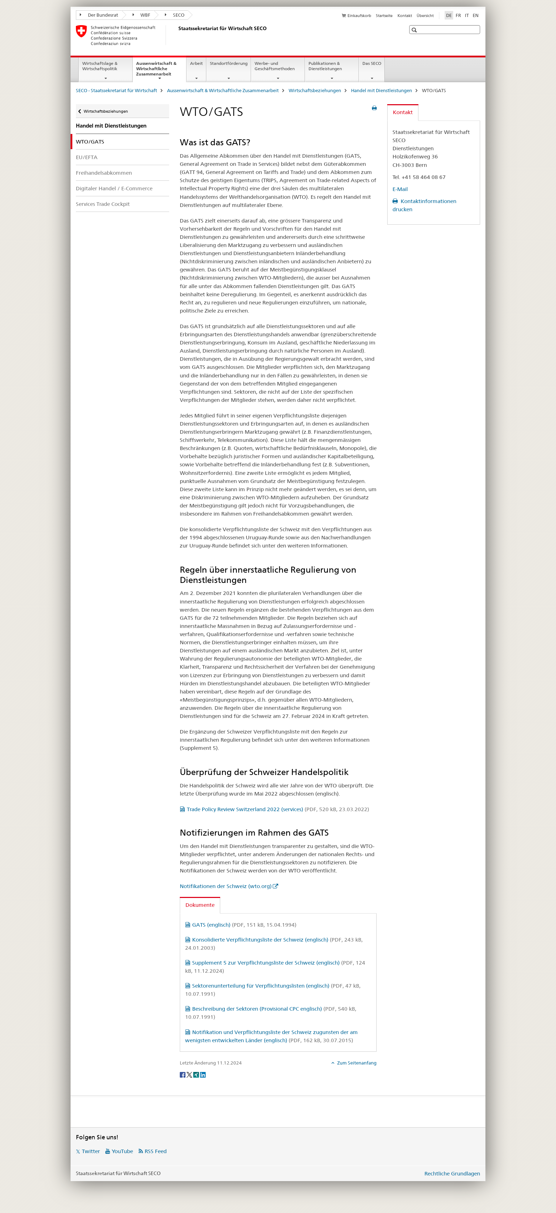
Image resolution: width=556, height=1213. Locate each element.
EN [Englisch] (476, 15)
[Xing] (196, 1074)
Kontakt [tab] (403, 112)
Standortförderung (229, 63)
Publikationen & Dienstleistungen (325, 66)
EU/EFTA (87, 157)
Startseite (384, 15)
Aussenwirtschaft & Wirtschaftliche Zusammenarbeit (161, 71)
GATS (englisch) (244, 924)
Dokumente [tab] (200, 905)
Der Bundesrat (99, 15)
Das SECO (371, 63)
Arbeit (196, 63)
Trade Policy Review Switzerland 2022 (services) (278, 809)
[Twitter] (190, 1074)
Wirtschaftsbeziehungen (315, 90)
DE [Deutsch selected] (449, 15)
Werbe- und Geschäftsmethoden (275, 66)
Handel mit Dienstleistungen (381, 90)
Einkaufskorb (359, 15)
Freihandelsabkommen (104, 172)
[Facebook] (183, 1074)
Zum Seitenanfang (356, 1063)
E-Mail (400, 189)
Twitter (91, 1151)
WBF (142, 15)
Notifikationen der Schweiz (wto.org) (226, 886)
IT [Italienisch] (467, 15)
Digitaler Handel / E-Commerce (114, 188)
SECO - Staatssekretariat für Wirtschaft (116, 90)
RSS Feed (156, 1151)
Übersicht (425, 15)
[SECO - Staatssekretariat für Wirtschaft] (177, 35)
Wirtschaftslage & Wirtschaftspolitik (99, 66)
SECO (174, 15)
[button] (415, 30)
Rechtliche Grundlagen (452, 1173)
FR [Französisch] (458, 15)
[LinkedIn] (203, 1074)
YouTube (122, 1151)
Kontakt (404, 15)
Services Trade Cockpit (103, 204)
